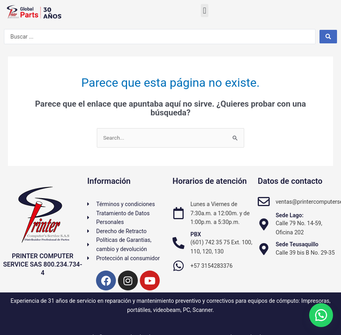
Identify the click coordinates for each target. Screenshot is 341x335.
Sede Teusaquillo (297, 244)
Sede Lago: (290, 215)
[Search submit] (328, 36)
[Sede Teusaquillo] (264, 249)
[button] (204, 10)
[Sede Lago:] (264, 224)
